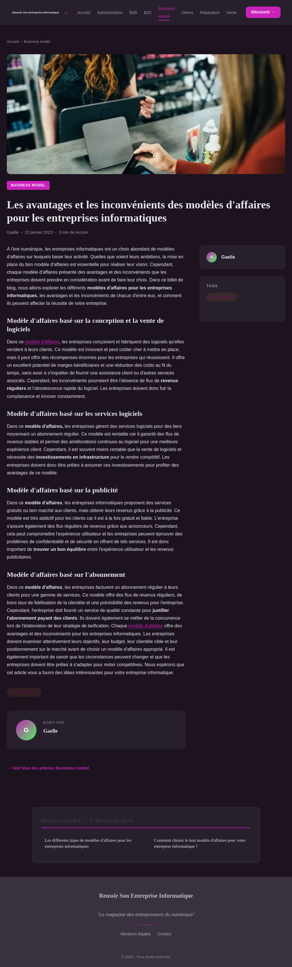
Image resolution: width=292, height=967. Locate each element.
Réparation (210, 12)
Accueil (83, 12)
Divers (187, 12)
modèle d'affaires (42, 341)
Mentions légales (136, 934)
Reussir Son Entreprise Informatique (146, 895)
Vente (231, 12)
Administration (110, 12)
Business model (167, 12)
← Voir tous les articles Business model (48, 767)
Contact (165, 934)
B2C (148, 12)
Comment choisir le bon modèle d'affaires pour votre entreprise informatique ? (200, 843)
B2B (133, 12)
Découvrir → (263, 12)
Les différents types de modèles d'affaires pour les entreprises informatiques (88, 843)
